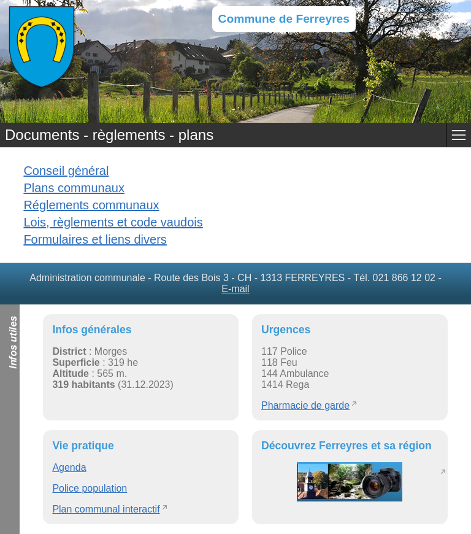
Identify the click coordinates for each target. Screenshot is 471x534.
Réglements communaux (91, 205)
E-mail (235, 289)
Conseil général (66, 170)
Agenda (69, 467)
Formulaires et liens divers (94, 239)
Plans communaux (73, 188)
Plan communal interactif (105, 509)
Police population (89, 488)
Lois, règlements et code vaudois (112, 222)
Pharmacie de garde (305, 405)
